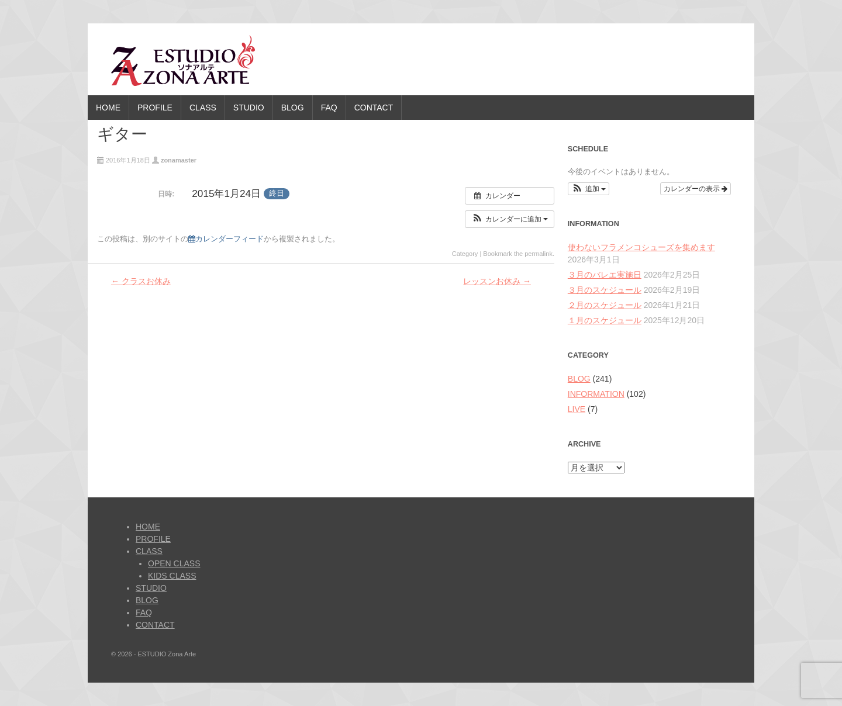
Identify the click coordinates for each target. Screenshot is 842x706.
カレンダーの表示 (695, 189)
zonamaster (178, 160)
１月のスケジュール (604, 320)
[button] (509, 219)
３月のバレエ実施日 (604, 274)
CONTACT (374, 107)
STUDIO (248, 107)
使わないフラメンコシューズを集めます (641, 247)
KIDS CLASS (172, 575)
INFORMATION (596, 394)
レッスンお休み (497, 281)
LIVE (576, 409)
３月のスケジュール (604, 290)
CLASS (202, 107)
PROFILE (154, 107)
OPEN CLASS (174, 563)
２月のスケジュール (604, 305)
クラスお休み (141, 281)
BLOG (292, 107)
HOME (108, 107)
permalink (538, 253)
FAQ (329, 107)
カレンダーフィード (226, 238)
